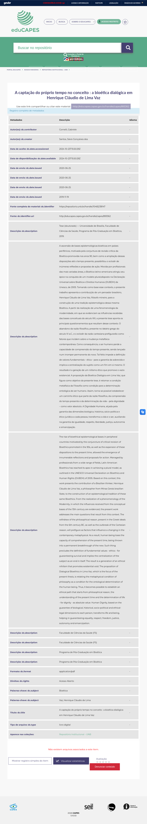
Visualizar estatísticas (71, 761)
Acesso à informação (80, 3)
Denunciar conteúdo (105, 767)
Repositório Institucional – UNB (55, 70)
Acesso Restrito (109, 22)
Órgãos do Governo (132, 3)
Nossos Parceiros (31, 70)
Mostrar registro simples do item (30, 760)
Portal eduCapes (14, 70)
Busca (63, 22)
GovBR (7, 3)
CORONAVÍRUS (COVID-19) (54, 3)
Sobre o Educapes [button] (84, 22)
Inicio (49, 22)
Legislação (113, 3)
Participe (99, 3)
